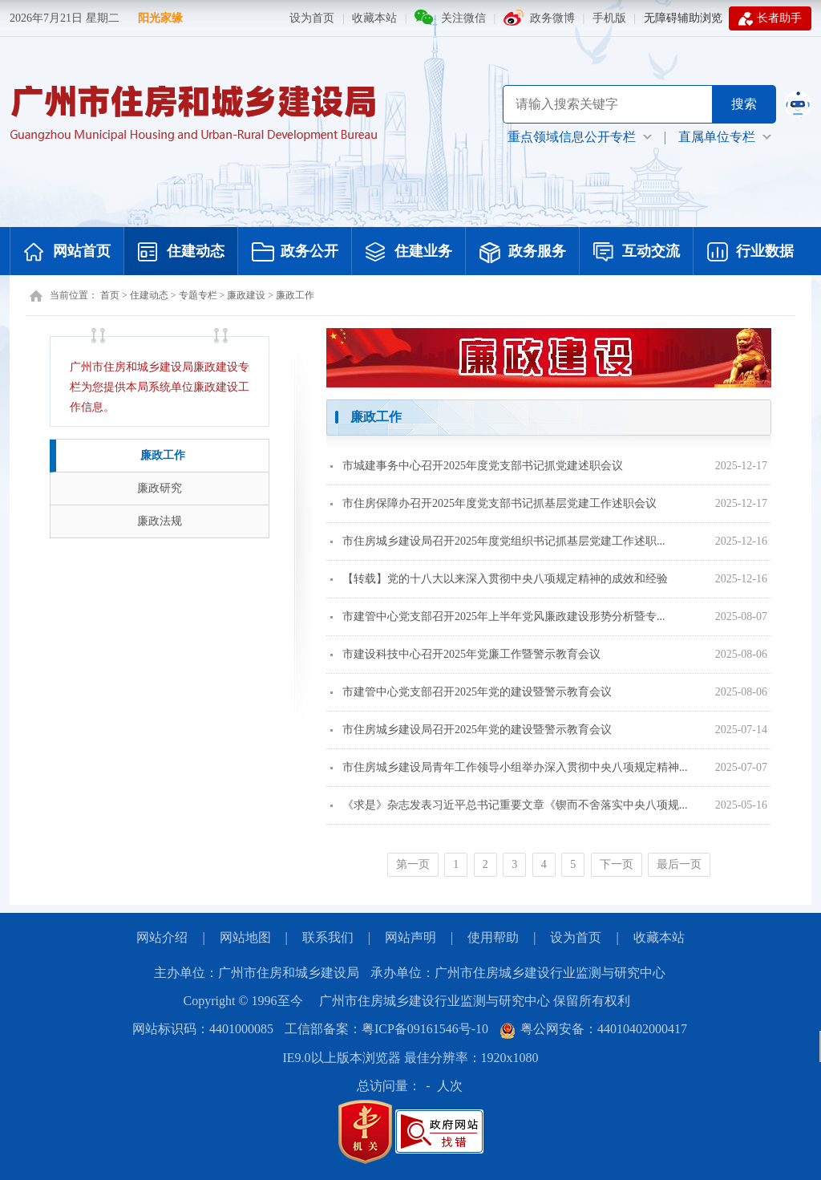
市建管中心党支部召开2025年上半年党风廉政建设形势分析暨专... (497, 616)
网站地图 (245, 937)
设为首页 (311, 18)
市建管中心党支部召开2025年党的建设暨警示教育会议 (471, 692)
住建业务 (409, 252)
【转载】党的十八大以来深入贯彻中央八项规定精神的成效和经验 (499, 579)
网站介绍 (162, 937)
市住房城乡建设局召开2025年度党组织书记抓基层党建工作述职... (497, 541)
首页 (109, 295)
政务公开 (295, 252)
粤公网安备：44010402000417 (593, 1029)
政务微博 (552, 18)
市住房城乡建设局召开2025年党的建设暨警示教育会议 (471, 730)
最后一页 (679, 864)
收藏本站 (374, 18)
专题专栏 (198, 295)
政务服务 (522, 252)
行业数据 (750, 252)
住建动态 (181, 252)
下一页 (616, 864)
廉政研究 (159, 488)
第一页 (413, 864)
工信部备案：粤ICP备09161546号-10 (386, 1029)
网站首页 (67, 252)
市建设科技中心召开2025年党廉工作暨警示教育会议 (465, 654)
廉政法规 (159, 521)
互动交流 (636, 252)
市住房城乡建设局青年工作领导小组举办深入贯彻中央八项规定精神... (509, 767)
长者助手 (770, 18)
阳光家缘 (160, 18)
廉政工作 (295, 295)
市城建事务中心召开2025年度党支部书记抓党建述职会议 (476, 466)
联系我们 (328, 937)
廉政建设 (246, 295)
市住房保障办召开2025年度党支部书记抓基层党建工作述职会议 (493, 503)
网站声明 (410, 937)
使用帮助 (493, 937)
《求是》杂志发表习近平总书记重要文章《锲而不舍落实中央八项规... (509, 805)
